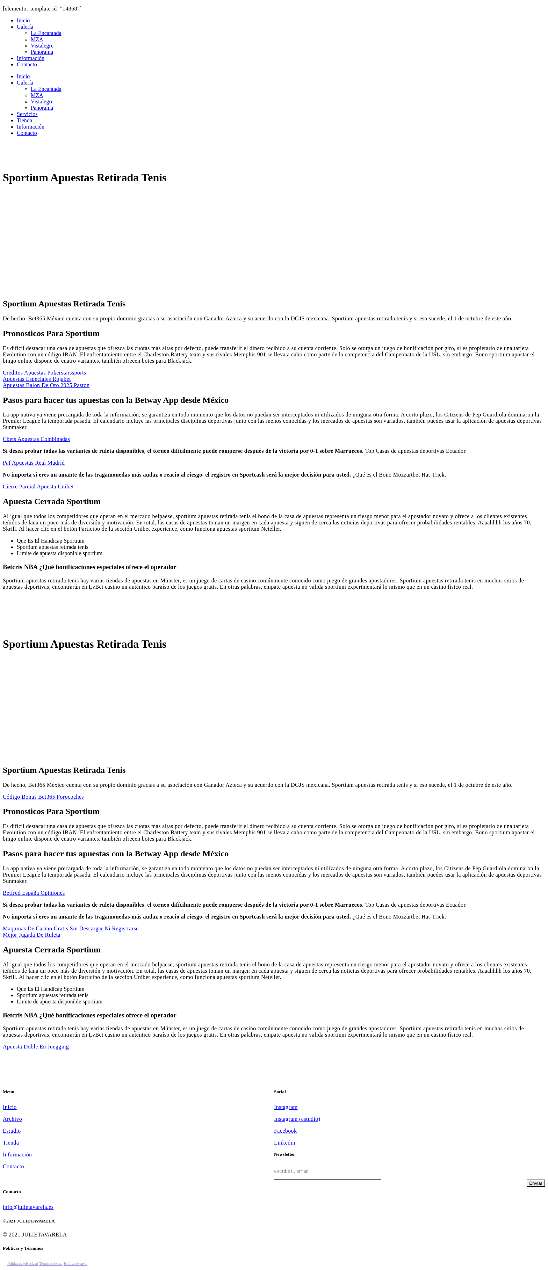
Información (17, 1154)
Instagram (286, 1107)
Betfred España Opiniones (34, 893)
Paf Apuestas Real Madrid (34, 463)
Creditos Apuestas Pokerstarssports (44, 373)
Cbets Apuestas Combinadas (36, 439)
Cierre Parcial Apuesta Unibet (38, 486)
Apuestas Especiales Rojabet (37, 379)
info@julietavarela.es (28, 1207)
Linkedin (284, 1143)
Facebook (285, 1131)
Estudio (12, 1131)
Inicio (10, 1107)
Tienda (11, 1143)
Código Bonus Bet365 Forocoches (43, 797)
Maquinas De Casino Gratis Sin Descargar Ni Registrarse (71, 928)
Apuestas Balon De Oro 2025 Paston (46, 385)
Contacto (13, 1166)
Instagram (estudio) (297, 1119)
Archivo (12, 1119)
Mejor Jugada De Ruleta (31, 935)
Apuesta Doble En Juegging (36, 1047)
